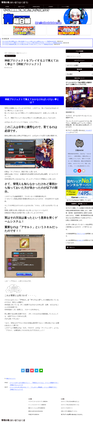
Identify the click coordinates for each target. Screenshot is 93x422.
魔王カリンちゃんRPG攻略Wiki (36, 408)
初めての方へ (21, 6)
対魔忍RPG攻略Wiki (33, 414)
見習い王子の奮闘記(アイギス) (69, 411)
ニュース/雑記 (65, 6)
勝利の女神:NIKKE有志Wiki (35, 411)
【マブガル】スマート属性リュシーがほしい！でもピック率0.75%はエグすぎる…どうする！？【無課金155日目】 (32, 43)
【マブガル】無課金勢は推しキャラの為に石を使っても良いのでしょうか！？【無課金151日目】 (27, 44)
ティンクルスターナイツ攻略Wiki (37, 404)
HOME (7, 6)
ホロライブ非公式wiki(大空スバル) (70, 404)
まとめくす (80, 240)
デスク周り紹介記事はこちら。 (76, 108)
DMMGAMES (36, 6)
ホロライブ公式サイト (67, 408)
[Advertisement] (32, 82)
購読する (71, 247)
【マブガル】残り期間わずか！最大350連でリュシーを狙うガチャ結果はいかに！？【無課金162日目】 (29, 41)
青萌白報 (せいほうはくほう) (14, 2)
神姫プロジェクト (11, 378)
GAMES (51, 6)
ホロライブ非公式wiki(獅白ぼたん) (70, 401)
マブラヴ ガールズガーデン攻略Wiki (37, 401)
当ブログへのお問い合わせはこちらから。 (72, 414)
